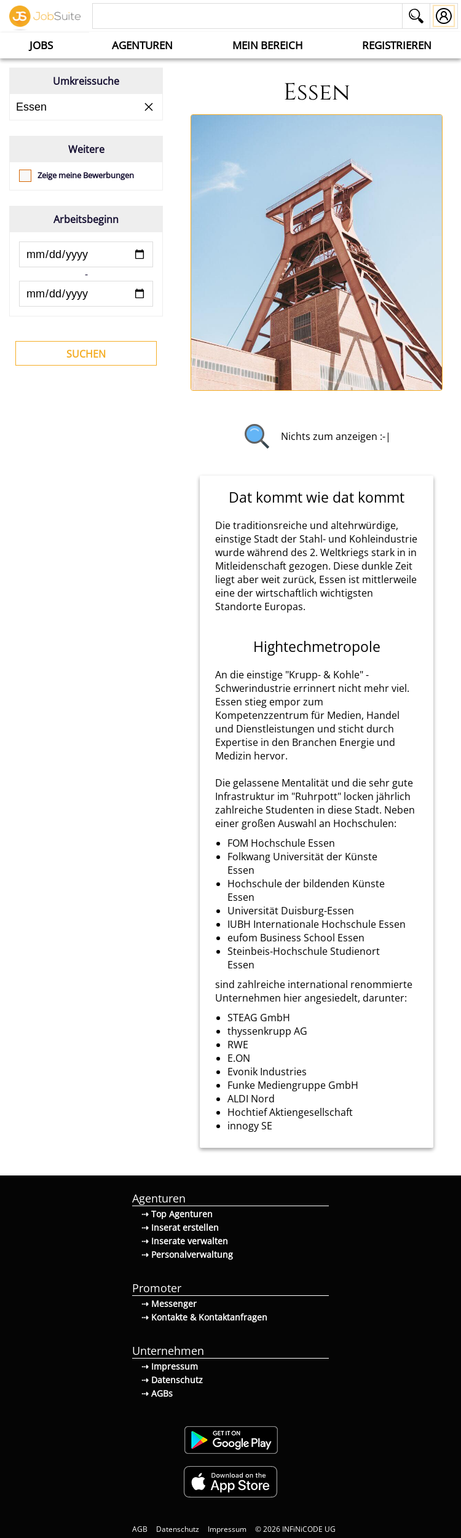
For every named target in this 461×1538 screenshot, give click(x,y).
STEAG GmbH (258, 1017)
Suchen (86, 354)
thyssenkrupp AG (267, 1031)
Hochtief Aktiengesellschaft (290, 1112)
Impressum (227, 1529)
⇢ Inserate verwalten (184, 1241)
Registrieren (396, 45)
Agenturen (142, 45)
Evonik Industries (267, 1071)
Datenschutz (177, 1529)
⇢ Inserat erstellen (180, 1227)
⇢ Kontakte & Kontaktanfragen (204, 1317)
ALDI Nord (251, 1098)
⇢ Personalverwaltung (187, 1254)
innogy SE (249, 1125)
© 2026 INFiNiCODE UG (295, 1529)
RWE (237, 1044)
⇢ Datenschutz (172, 1380)
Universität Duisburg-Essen (290, 910)
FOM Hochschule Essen (281, 843)
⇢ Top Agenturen (177, 1214)
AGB (140, 1529)
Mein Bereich (267, 45)
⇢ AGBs (157, 1393)
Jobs (41, 45)
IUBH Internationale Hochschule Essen (316, 924)
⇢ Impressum (169, 1366)
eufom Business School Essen (295, 937)
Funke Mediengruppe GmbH (292, 1085)
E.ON (238, 1058)
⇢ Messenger (169, 1303)
